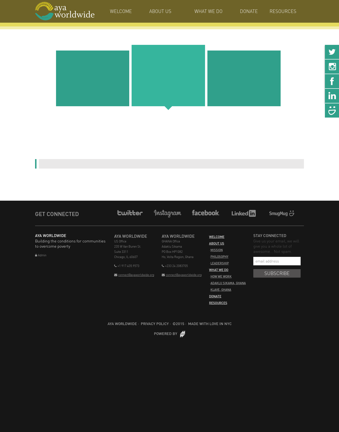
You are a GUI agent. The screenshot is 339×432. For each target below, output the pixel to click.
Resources (283, 11)
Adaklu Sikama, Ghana (228, 283)
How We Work (221, 276)
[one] (92, 78)
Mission (216, 250)
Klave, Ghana (220, 290)
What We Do (208, 11)
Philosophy (219, 256)
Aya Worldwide (122, 323)
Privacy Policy (155, 323)
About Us (160, 11)
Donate (249, 11)
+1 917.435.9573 (126, 266)
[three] (244, 78)
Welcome (121, 11)
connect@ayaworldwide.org (134, 275)
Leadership (219, 263)
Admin (40, 255)
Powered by (169, 333)
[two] (168, 75)
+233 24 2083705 (175, 266)
